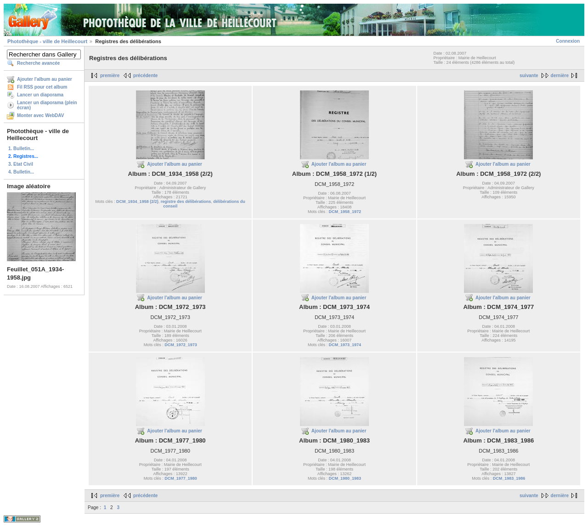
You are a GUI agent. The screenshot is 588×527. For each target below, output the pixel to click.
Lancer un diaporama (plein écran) (47, 105)
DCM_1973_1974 (344, 344)
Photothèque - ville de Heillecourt (47, 41)
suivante (529, 75)
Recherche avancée (38, 63)
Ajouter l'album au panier (44, 79)
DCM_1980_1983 (344, 478)
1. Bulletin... (21, 148)
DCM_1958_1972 (344, 211)
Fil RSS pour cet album (42, 87)
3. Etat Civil (20, 164)
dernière (560, 75)
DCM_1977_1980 (180, 478)
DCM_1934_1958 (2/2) (137, 201)
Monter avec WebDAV (40, 115)
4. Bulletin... (21, 171)
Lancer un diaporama (40, 94)
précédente (145, 75)
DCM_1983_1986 (509, 478)
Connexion (568, 41)
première (109, 75)
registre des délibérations (186, 201)
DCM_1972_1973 (180, 344)
